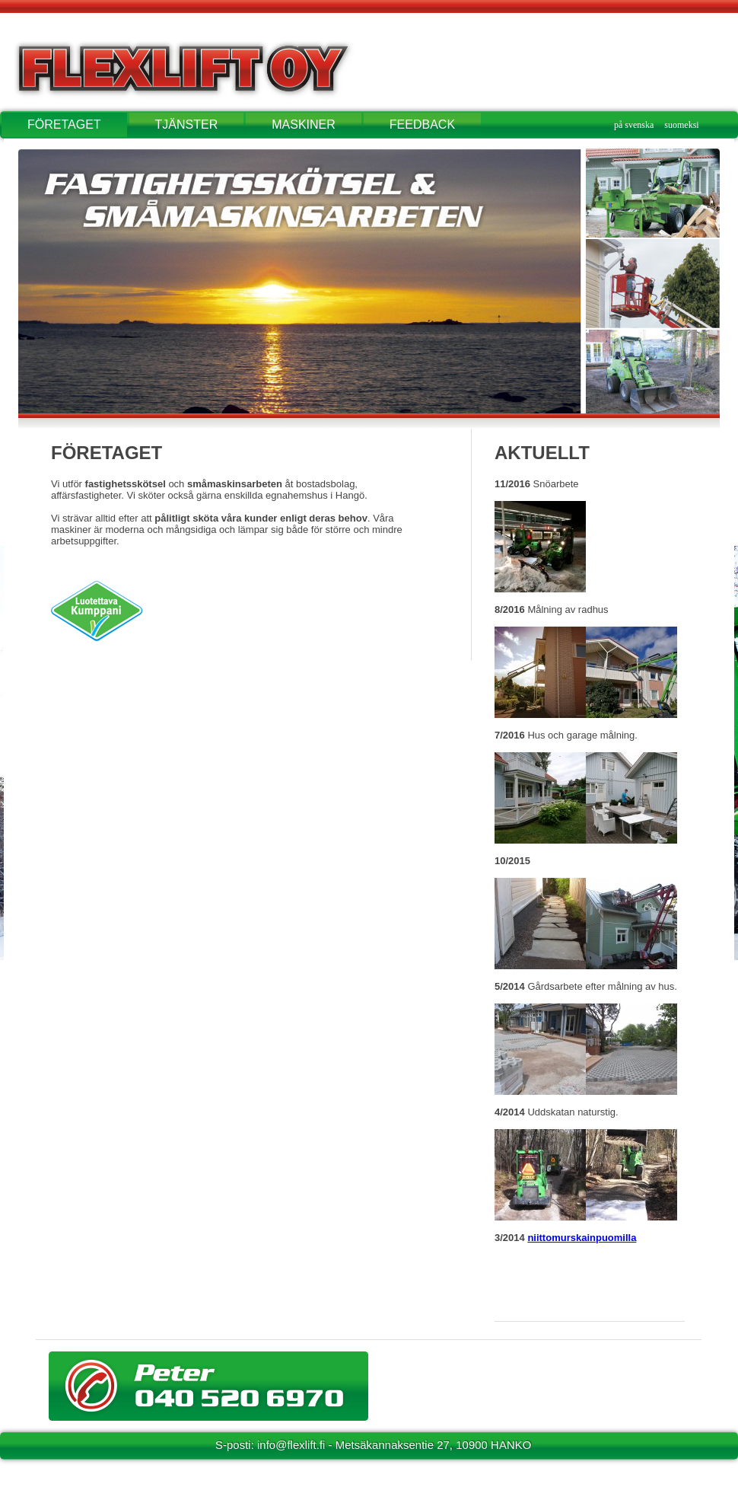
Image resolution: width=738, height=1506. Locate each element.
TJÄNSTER (186, 124)
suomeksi (681, 125)
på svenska (634, 125)
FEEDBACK (422, 124)
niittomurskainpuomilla (581, 1237)
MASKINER (304, 124)
